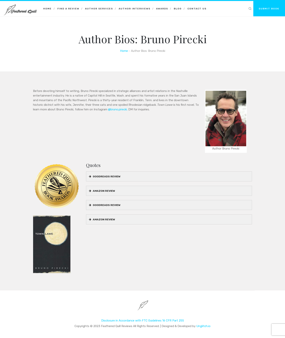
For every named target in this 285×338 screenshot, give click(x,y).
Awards (162, 8)
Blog (178, 8)
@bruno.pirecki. (118, 109)
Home (47, 8)
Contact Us (196, 8)
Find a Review (68, 8)
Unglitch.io (203, 326)
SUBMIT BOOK (269, 8)
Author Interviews (134, 8)
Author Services (99, 8)
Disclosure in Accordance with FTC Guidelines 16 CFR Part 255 (142, 320)
